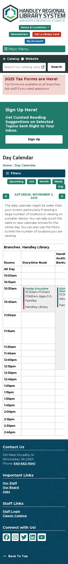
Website (31, 59)
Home (7, 165)
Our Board (11, 487)
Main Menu (16, 48)
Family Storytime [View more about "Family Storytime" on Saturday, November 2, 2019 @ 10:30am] (36, 288)
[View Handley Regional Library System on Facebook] (6, 537)
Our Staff (10, 483)
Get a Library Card (46, 34)
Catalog (13, 59)
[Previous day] (6, 196)
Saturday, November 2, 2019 (35, 196)
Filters (15, 173)
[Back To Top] (34, 556)
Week (58, 181)
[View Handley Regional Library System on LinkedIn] (32, 537)
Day (60, 186)
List (31, 181)
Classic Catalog (15, 516)
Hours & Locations (34, 27)
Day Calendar (25, 165)
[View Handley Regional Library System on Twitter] (24, 537)
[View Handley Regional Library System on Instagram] (15, 537)
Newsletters (19, 34)
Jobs (6, 492)
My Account (35, 41)
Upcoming (16, 181)
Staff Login (11, 511)
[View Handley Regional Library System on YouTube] (42, 537)
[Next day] (62, 196)
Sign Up (34, 139)
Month (44, 181)
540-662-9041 (24, 463)
